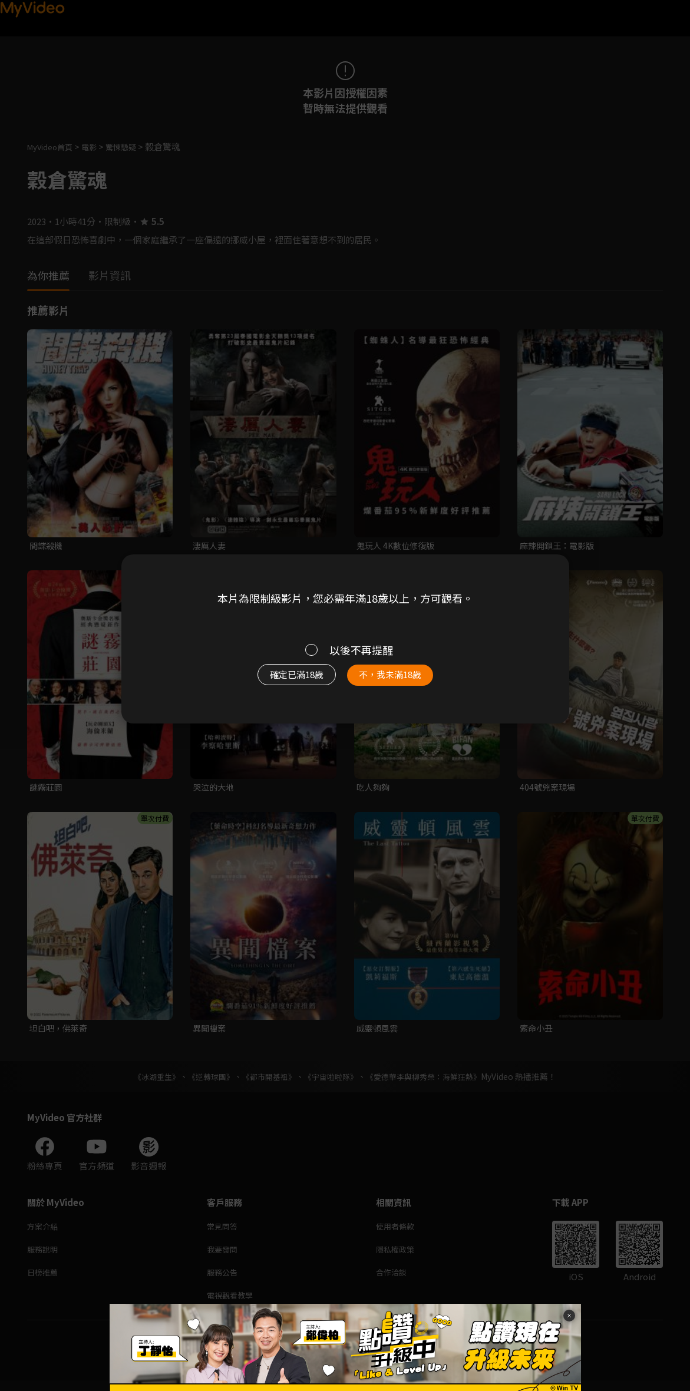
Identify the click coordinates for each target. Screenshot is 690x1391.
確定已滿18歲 (282, 680)
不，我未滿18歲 (402, 680)
